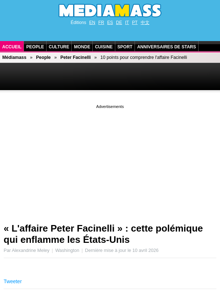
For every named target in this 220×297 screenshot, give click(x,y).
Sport (124, 46)
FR (101, 22)
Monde (82, 46)
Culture (59, 46)
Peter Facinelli (75, 57)
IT (127, 22)
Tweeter (13, 281)
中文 (145, 22)
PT (134, 22)
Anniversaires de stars (166, 46)
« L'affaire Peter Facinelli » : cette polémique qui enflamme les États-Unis (103, 234)
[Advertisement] (110, 161)
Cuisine (104, 46)
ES (110, 22)
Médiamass (14, 57)
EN (92, 22)
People (35, 46)
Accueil (11, 46)
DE (119, 22)
